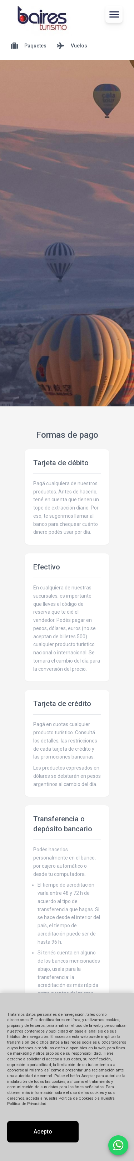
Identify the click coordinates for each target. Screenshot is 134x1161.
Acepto (43, 1131)
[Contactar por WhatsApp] (118, 1145)
